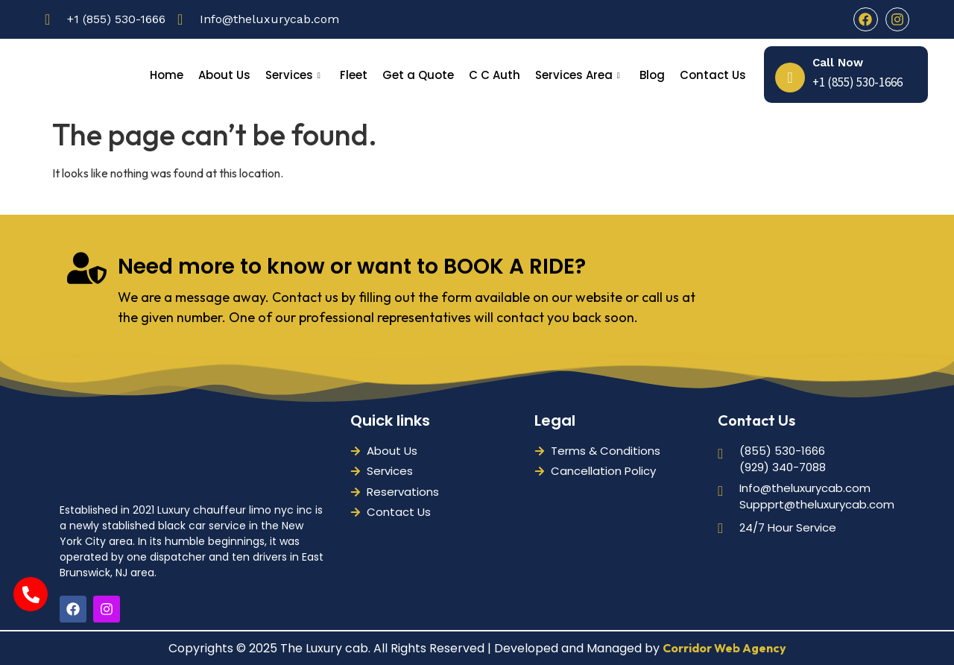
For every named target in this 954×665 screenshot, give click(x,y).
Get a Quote (418, 75)
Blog (652, 75)
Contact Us (713, 75)
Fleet (353, 75)
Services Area (577, 75)
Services (292, 75)
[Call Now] (790, 77)
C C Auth (494, 75)
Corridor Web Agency (724, 647)
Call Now (837, 62)
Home (166, 75)
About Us (224, 75)
